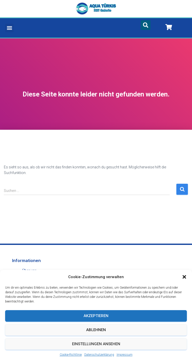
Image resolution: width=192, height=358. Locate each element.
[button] (184, 282)
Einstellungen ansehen (96, 349)
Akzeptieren (96, 321)
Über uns (29, 270)
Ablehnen (96, 335)
